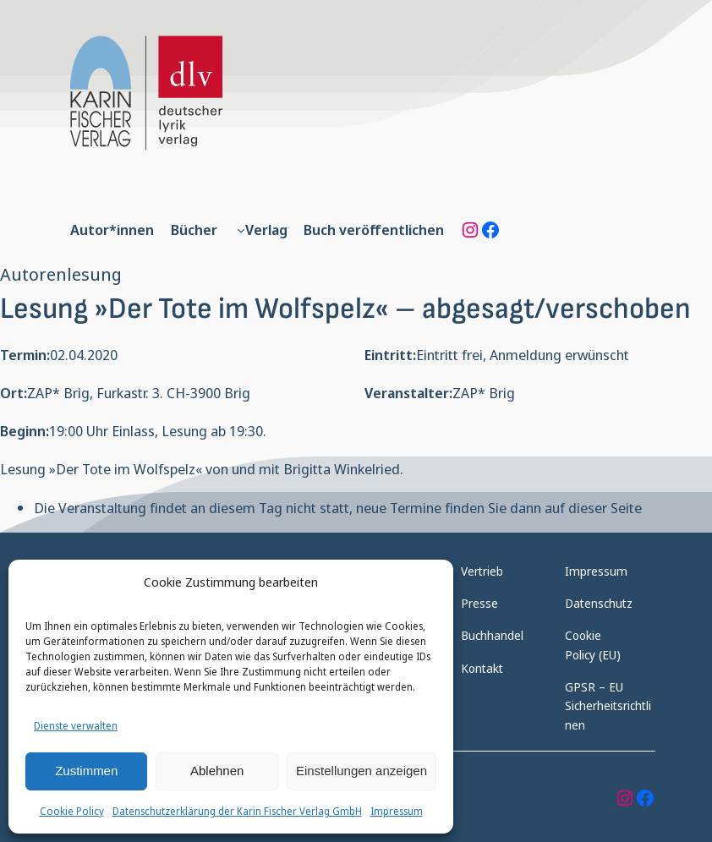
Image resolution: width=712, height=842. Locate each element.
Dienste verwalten (76, 726)
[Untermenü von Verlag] (241, 230)
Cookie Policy (72, 811)
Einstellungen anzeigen (361, 770)
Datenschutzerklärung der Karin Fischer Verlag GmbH (237, 811)
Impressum (396, 811)
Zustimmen (86, 770)
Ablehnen (217, 770)
